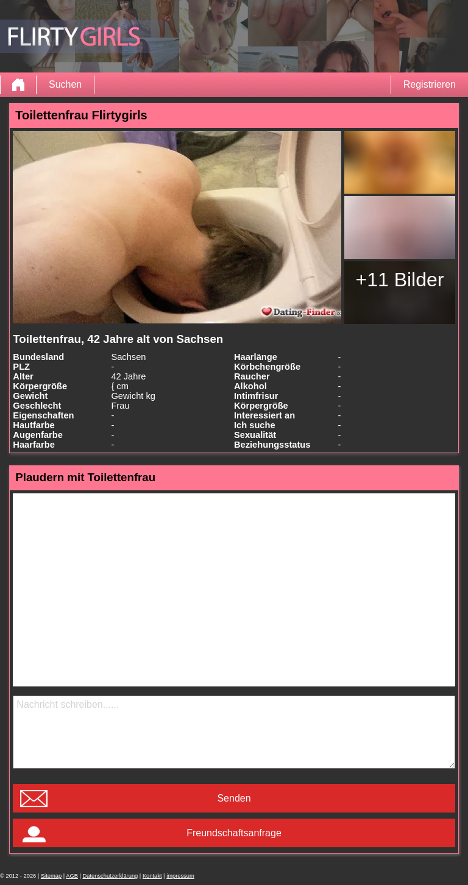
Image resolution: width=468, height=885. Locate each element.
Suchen (65, 84)
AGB (72, 876)
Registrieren (429, 84)
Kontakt (152, 876)
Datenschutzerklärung (110, 876)
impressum (180, 876)
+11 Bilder (399, 280)
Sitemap (51, 876)
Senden (233, 798)
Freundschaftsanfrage (234, 833)
